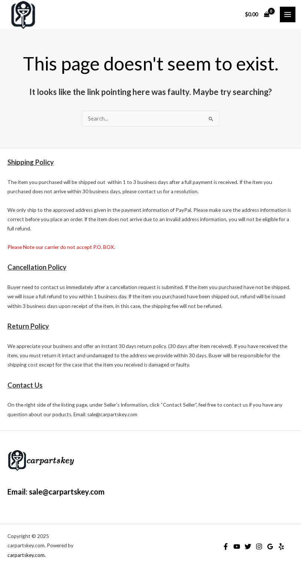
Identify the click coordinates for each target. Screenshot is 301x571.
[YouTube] (236, 546)
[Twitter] (248, 546)
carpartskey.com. (26, 555)
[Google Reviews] (270, 546)
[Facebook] (225, 546)
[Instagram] (259, 546)
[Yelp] (281, 546)
